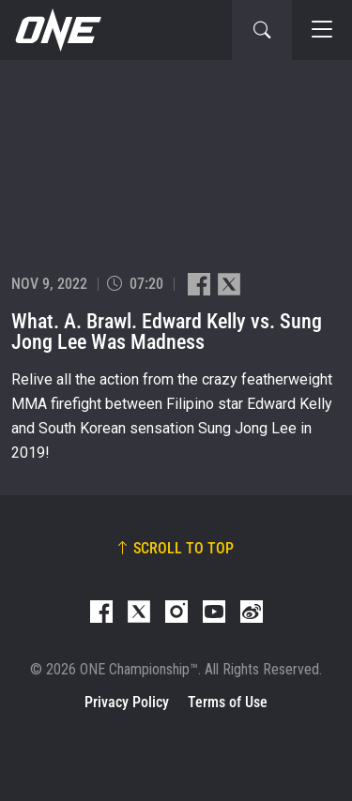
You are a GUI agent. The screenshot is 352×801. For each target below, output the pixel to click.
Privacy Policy (126, 702)
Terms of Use (228, 702)
